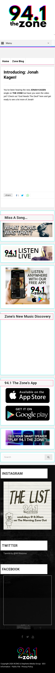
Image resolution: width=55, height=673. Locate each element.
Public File (16, 667)
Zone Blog (18, 61)
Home (5, 61)
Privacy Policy (27, 667)
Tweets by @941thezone (15, 553)
